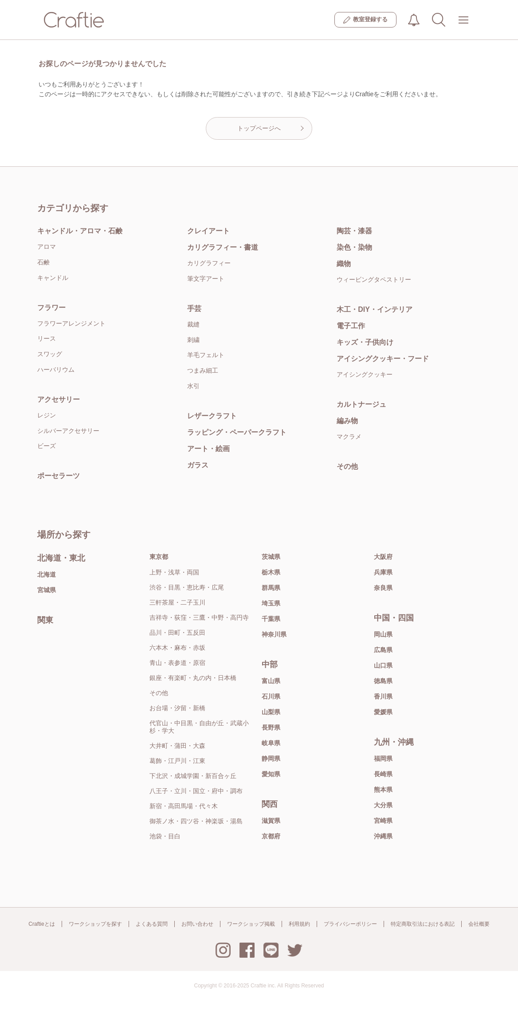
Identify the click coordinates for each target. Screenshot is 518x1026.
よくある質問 (152, 924)
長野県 (271, 727)
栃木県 (271, 572)
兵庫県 (383, 572)
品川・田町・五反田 (177, 632)
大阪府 (383, 556)
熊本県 (383, 789)
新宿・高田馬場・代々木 (183, 806)
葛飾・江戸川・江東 (177, 760)
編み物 (347, 421)
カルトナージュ (361, 404)
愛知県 (271, 774)
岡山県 (383, 634)
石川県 (271, 696)
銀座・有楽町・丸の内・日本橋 (192, 677)
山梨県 (271, 711)
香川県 (383, 696)
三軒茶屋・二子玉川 (177, 602)
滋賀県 (271, 820)
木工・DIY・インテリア (374, 309)
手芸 (194, 308)
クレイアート (208, 231)
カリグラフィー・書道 (222, 247)
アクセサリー (58, 399)
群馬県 (271, 587)
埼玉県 (271, 603)
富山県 (271, 680)
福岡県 (383, 758)
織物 (344, 263)
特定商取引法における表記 (423, 924)
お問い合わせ (197, 924)
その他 (347, 466)
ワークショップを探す (95, 924)
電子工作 (351, 326)
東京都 (158, 556)
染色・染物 (354, 247)
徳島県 (383, 680)
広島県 (383, 649)
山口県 (383, 665)
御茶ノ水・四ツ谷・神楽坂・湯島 (196, 821)
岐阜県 (271, 743)
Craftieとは (41, 924)
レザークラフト (212, 416)
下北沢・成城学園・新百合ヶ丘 (192, 775)
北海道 (46, 574)
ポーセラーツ (58, 476)
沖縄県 (383, 836)
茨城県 (271, 556)
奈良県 (383, 587)
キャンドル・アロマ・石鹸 (79, 231)
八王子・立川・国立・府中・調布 (196, 790)
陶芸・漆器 (354, 231)
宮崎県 (383, 820)
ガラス (197, 465)
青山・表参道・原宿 (177, 662)
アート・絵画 (208, 448)
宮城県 (46, 590)
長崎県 (383, 774)
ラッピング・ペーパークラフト (236, 432)
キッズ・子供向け (365, 342)
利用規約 (299, 924)
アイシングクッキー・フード (383, 358)
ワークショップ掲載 (251, 924)
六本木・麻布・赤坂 (177, 647)
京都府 (271, 836)
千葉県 (271, 618)
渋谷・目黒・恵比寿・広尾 (186, 587)
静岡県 (271, 758)
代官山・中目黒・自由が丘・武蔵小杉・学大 (199, 726)
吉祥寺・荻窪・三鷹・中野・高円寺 (199, 617)
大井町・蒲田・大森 (177, 745)
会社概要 (479, 924)
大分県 (383, 805)
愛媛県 (383, 711)
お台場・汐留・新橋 (177, 708)
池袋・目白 (165, 836)
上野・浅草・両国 (174, 572)
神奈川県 (274, 634)
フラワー (51, 307)
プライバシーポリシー (350, 924)
